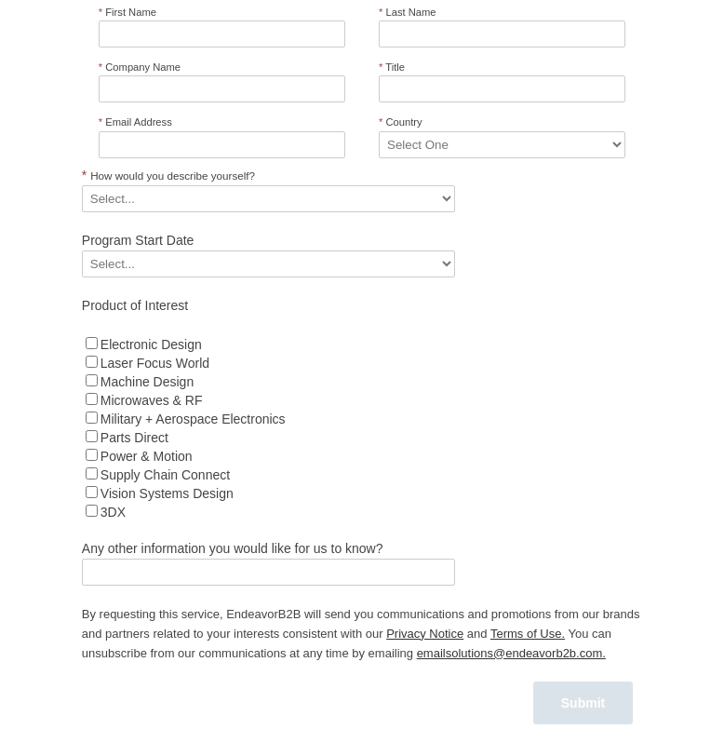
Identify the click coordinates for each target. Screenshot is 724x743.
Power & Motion (147, 456)
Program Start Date (138, 240)
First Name (127, 12)
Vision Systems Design (167, 493)
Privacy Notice (424, 634)
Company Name (140, 67)
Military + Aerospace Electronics (193, 419)
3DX (113, 512)
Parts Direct (134, 437)
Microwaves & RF (152, 400)
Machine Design (147, 381)
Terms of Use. (527, 634)
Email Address (135, 122)
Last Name (407, 12)
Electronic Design (151, 344)
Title (392, 67)
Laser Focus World (155, 363)
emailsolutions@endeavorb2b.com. (511, 653)
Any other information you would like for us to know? (232, 548)
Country (400, 122)
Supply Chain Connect (165, 474)
